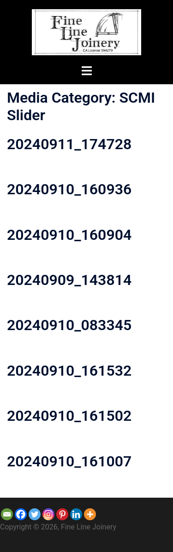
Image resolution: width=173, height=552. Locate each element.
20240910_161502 (69, 415)
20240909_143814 (69, 280)
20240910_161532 (69, 370)
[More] (90, 514)
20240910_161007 (69, 461)
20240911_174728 (69, 144)
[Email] (7, 514)
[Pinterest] (62, 514)
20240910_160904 (69, 235)
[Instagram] (48, 514)
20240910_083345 (69, 325)
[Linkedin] (76, 514)
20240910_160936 (69, 189)
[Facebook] (21, 514)
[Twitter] (35, 514)
